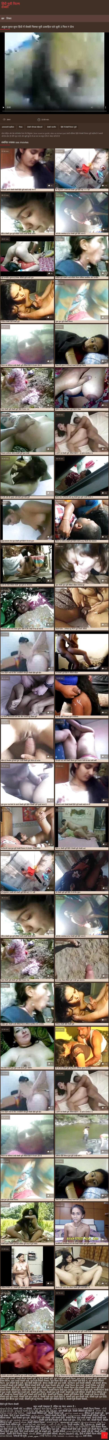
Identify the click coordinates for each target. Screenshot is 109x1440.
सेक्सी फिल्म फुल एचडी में (52, 1387)
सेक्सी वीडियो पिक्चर (36, 1422)
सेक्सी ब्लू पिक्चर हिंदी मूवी (16, 1394)
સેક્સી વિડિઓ (28, 1424)
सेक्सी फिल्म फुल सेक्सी (74, 1387)
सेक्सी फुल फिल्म (38, 1392)
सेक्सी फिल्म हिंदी (32, 1427)
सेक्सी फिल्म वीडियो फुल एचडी (34, 1390)
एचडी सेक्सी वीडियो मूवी (36, 1413)
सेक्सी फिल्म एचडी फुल (30, 1387)
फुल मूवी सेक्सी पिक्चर (39, 1381)
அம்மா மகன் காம (73, 1408)
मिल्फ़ (20, 127)
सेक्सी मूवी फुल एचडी (9, 1397)
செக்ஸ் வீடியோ (30, 1420)
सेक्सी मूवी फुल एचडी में (29, 1397)
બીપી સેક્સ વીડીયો (15, 1427)
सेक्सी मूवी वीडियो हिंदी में (54, 1399)
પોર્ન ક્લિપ (41, 1424)
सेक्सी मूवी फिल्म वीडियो (95, 1394)
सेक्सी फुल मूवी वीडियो (75, 1392)
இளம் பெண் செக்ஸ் (10, 1420)
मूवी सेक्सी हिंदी (58, 1418)
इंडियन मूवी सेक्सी (7, 1378)
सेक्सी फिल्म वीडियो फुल (10, 1390)
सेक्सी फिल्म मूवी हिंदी (94, 1387)
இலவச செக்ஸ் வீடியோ (93, 1422)
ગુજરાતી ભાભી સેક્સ (23, 1411)
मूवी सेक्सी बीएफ (99, 1383)
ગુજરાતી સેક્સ (19, 1422)
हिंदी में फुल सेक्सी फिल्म (20, 1415)
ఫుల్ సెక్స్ (45, 1427)
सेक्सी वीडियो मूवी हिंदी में (84, 1411)
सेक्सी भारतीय (51, 127)
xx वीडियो (27, 1408)
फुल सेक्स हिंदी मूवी (59, 1381)
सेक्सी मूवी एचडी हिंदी (37, 1394)
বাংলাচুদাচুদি (53, 1422)
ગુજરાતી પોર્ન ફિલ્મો (42, 1408)
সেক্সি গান (57, 1408)
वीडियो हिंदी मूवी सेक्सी (40, 1418)
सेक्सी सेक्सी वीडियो (90, 1415)
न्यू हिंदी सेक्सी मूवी (45, 1378)
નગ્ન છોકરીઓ (73, 1431)
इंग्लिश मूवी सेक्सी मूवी (94, 1413)
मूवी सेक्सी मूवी (64, 1411)
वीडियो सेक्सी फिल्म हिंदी (56, 1415)
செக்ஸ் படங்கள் (65, 1436)
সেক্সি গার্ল (81, 1420)
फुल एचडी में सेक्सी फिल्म (65, 1378)
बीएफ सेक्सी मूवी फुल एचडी (54, 1383)
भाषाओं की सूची (20, 1436)
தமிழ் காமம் (38, 1415)
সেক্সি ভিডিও (68, 1427)
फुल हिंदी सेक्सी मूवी (32, 1383)
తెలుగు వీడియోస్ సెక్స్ (68, 1433)
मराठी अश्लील (73, 1424)
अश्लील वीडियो (59, 1431)
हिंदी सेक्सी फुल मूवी (21, 1418)
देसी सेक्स (87, 1436)
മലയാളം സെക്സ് (70, 1422)
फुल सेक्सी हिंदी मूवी (14, 1383)
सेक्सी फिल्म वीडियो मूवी (10, 1424)
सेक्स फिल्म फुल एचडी (74, 1385)
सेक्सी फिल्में (96, 1420)
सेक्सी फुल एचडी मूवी (21, 1392)
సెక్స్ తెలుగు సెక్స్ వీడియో (46, 1411)
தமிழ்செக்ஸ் (74, 1415)
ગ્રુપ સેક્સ (55, 1427)
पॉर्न (88, 1420)
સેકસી (32, 1433)
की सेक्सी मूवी (45, 1431)
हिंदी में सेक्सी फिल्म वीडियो (91, 1433)
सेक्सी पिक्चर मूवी (55, 1413)
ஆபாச (78, 1436)
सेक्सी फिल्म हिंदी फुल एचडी (61, 1390)
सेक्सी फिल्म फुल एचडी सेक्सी (78, 1418)
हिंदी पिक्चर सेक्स (98, 1427)
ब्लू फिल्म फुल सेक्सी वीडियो (79, 1383)
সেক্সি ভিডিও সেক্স (47, 1436)
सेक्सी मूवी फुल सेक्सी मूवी (77, 1397)
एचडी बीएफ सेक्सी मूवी (26, 1378)
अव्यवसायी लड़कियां (8, 127)
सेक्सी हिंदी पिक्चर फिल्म (17, 1433)
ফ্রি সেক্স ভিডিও (82, 1427)
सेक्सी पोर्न (17, 1408)
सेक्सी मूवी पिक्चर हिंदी (73, 1394)
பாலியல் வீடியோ (56, 1424)
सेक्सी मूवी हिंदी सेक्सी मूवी (50, 1420)
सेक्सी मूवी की (87, 1431)
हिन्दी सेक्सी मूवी (99, 1418)
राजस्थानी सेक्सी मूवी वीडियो (12, 1385)
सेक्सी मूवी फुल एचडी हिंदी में (52, 1397)
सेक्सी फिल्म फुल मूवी (50, 1429)
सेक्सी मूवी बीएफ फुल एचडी (11, 1399)
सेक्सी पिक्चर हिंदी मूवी (9, 1387)
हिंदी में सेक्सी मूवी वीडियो (29, 1429)
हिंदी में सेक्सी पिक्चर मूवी (68, 127)
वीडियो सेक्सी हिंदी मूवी (34, 1385)
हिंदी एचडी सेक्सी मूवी (28, 1431)
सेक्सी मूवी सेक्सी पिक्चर (77, 1399)
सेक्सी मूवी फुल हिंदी (98, 1397)
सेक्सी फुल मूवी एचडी (55, 1392)
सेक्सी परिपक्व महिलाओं (34, 127)
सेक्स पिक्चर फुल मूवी (54, 1385)
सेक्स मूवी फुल (69, 1420)
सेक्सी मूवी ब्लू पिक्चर (34, 1399)
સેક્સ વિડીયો (6, 1408)
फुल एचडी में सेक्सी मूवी (87, 1378)
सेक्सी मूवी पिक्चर (55, 1394)
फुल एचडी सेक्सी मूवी (20, 1381)
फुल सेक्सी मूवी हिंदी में (77, 1381)
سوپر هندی (33, 1436)
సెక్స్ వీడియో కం (87, 1424)
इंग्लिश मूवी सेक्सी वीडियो (46, 1433)
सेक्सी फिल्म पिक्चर (91, 1408)
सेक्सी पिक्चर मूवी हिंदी (95, 1385)
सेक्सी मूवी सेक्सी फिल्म (92, 1429)
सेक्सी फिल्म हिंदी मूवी (83, 1390)
